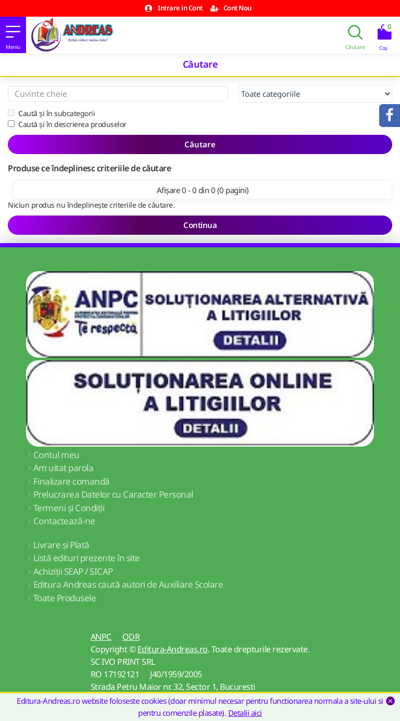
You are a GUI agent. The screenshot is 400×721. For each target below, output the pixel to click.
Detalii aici (245, 712)
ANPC (101, 636)
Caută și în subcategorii (51, 113)
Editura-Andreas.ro (173, 649)
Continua (200, 225)
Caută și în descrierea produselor (67, 124)
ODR (131, 636)
